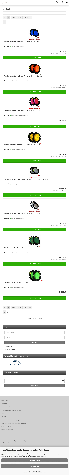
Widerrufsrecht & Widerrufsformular (11, 410)
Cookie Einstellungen (7, 429)
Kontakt (3, 416)
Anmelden (34, 342)
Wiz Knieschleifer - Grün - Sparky (15, 248)
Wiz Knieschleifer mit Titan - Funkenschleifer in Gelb (22, 145)
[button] (5, 17)
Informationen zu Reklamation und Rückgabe (13, 423)
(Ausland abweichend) (20, 46)
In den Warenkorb (34, 57)
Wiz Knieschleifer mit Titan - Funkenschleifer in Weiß (22, 214)
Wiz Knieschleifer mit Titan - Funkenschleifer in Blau (22, 42)
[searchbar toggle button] (56, 2)
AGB (2, 413)
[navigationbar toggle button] (66, 2)
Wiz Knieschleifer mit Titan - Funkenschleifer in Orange (23, 76)
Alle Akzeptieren (34, 460)
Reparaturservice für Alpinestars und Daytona (15, 441)
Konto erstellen (8, 346)
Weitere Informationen (34, 471)
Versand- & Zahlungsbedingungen (10, 420)
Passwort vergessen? (10, 349)
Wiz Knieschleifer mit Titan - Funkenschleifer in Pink (22, 110)
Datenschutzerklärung (41, 456)
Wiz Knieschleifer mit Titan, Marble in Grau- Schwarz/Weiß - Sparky (27, 179)
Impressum (4, 403)
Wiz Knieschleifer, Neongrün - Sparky (16, 282)
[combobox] (16, 17)
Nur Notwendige (35, 466)
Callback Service (6, 426)
